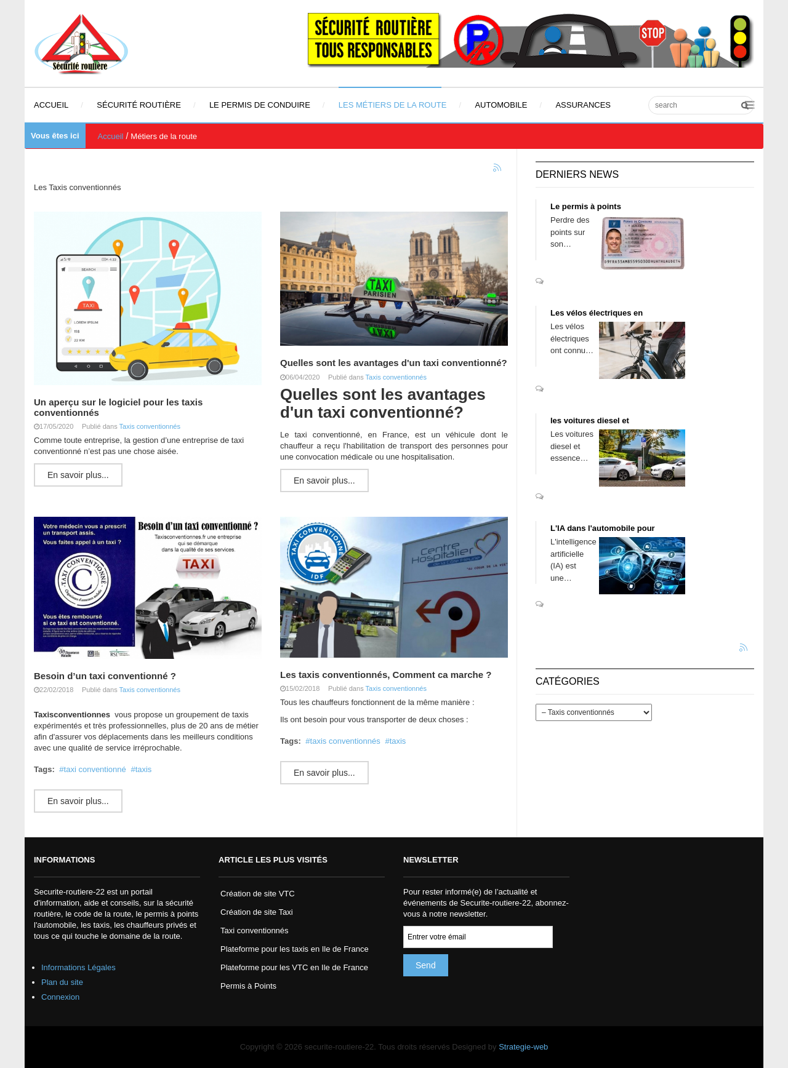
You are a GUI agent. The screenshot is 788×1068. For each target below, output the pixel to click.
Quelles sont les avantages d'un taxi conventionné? (393, 362)
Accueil (111, 136)
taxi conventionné (95, 769)
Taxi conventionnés (254, 930)
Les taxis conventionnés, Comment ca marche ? (385, 674)
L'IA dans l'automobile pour (602, 528)
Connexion (60, 997)
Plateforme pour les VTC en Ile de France (294, 967)
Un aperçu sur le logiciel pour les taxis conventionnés (118, 407)
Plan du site (62, 982)
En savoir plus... (78, 475)
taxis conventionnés (345, 741)
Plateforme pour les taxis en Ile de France (294, 949)
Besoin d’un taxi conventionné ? (105, 676)
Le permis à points (585, 206)
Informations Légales (78, 967)
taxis (143, 769)
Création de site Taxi (256, 912)
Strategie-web (523, 1046)
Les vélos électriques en (596, 312)
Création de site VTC (257, 893)
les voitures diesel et (589, 420)
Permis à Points (248, 985)
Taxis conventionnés (149, 426)
